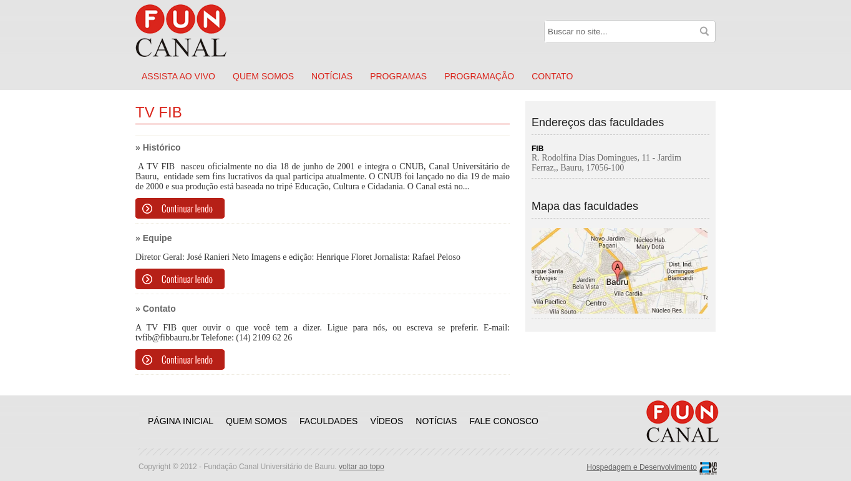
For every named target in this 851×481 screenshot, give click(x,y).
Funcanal (194, 30)
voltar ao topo (361, 466)
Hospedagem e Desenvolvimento (641, 467)
